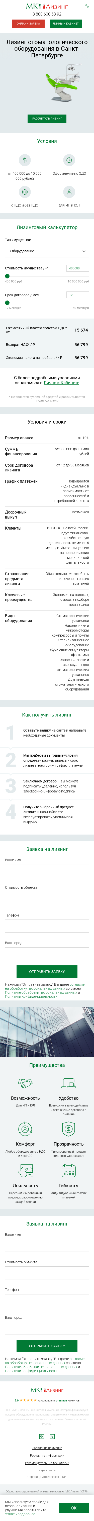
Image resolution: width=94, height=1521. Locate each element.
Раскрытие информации (47, 1455)
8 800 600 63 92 (47, 14)
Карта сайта (47, 1470)
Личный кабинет (66, 23)
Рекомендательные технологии (47, 1463)
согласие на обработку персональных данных (44, 986)
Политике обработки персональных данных (41, 992)
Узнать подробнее (20, 1514)
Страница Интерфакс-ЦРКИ (47, 1477)
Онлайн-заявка (28, 23)
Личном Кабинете (61, 382)
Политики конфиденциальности (31, 996)
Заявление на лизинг (47, 1448)
